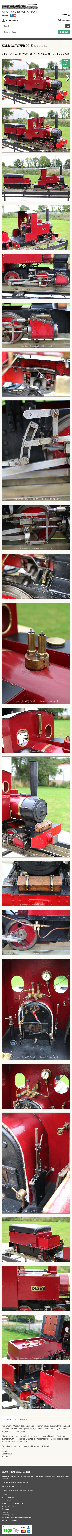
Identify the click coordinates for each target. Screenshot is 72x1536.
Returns (5, 1512)
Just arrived (6, 1500)
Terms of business (9, 1506)
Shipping (5, 1509)
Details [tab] (23, 1419)
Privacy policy (7, 1514)
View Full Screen (65, 63)
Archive (44, 46)
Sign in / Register (12, 20)
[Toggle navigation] (64, 41)
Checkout (64, 32)
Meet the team (8, 1497)
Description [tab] (10, 1419)
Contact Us (66, 20)
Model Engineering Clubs (12, 1503)
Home (4, 1494)
